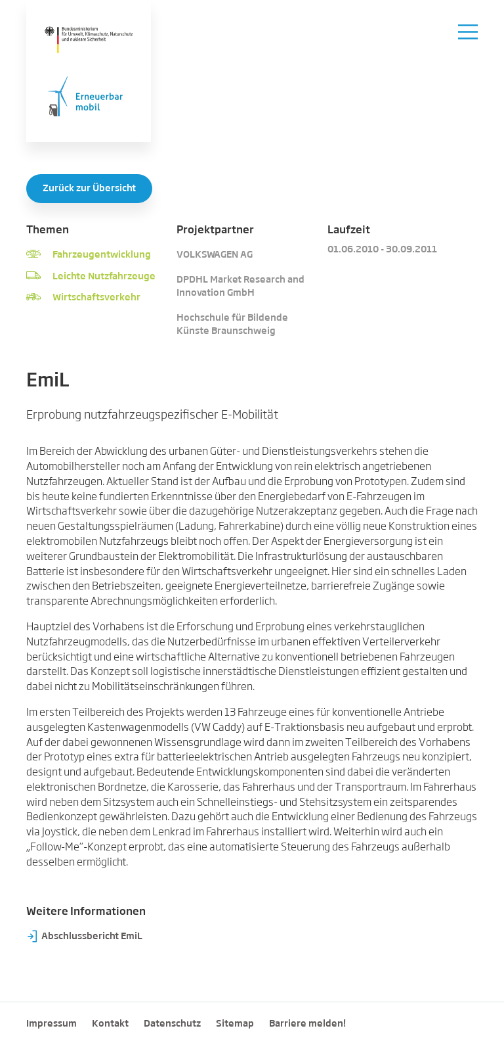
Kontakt (110, 1024)
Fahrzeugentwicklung (101, 255)
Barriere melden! (307, 1024)
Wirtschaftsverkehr (96, 297)
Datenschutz (172, 1024)
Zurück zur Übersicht (89, 188)
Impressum (51, 1024)
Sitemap (235, 1024)
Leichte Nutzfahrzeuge (104, 276)
